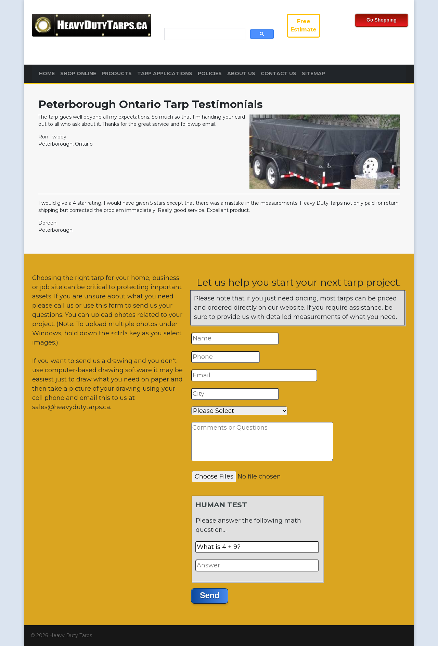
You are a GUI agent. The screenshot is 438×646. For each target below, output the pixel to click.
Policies (210, 73)
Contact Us (278, 73)
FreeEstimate (304, 25)
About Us (241, 73)
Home (47, 73)
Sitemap (313, 73)
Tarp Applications (164, 73)
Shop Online (78, 73)
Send (209, 595)
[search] (204, 34)
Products (117, 73)
